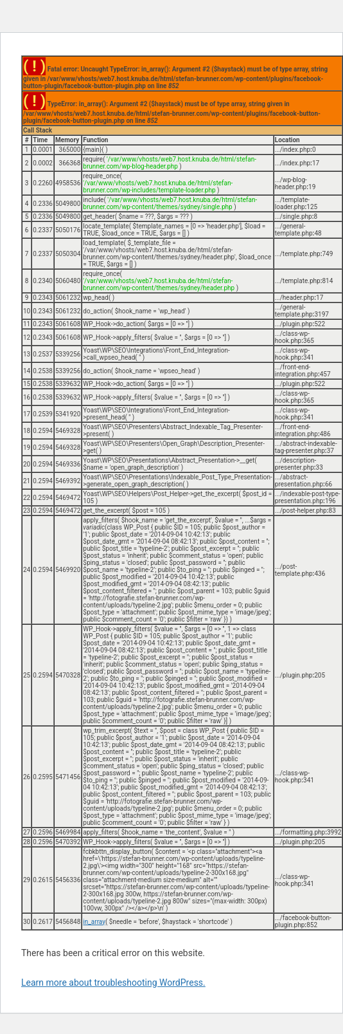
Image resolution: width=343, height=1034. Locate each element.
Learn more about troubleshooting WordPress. (113, 982)
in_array (94, 921)
